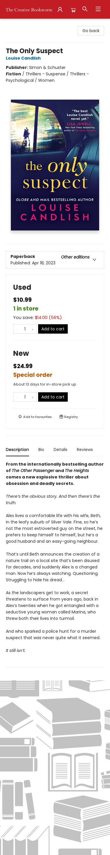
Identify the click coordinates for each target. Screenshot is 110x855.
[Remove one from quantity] (17, 329)
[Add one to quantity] (32, 329)
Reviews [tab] (85, 449)
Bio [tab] (41, 449)
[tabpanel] (55, 564)
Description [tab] (17, 449)
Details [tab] (60, 449)
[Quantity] (25, 329)
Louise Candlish (24, 58)
